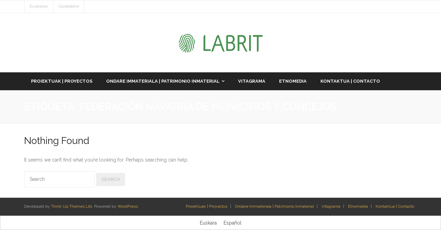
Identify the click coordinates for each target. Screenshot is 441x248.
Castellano (69, 6)
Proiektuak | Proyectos (206, 206)
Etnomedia (358, 206)
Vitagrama (330, 206)
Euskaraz (39, 6)
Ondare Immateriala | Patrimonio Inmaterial (274, 206)
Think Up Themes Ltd (71, 206)
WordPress (127, 206)
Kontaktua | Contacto (395, 206)
